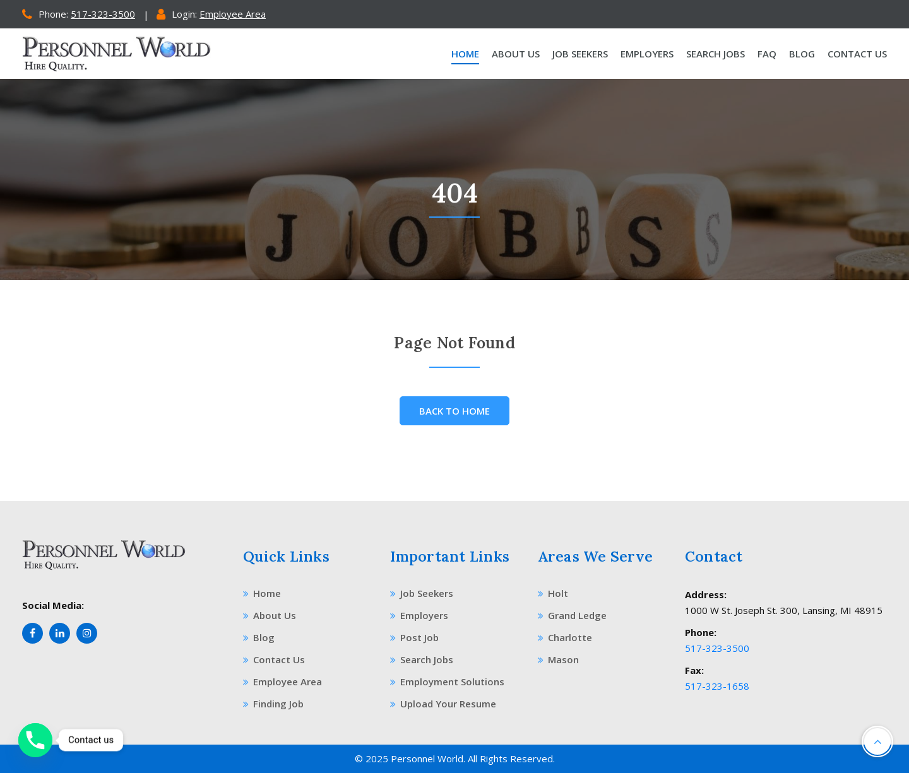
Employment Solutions (447, 681)
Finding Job (273, 703)
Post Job (414, 637)
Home (465, 53)
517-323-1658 (717, 686)
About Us (516, 53)
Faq (767, 53)
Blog (802, 53)
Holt (553, 593)
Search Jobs (715, 53)
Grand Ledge (572, 615)
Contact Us (857, 53)
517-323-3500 (103, 14)
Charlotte (565, 637)
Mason (558, 659)
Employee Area (232, 14)
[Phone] (35, 740)
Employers (647, 53)
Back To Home (454, 410)
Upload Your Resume (443, 703)
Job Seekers (580, 53)
